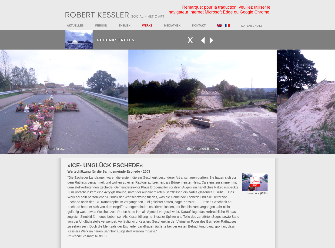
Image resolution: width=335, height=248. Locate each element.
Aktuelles (75, 25)
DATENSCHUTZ (251, 25)
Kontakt (199, 25)
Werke (147, 25)
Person (101, 25)
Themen (125, 25)
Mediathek (172, 25)
